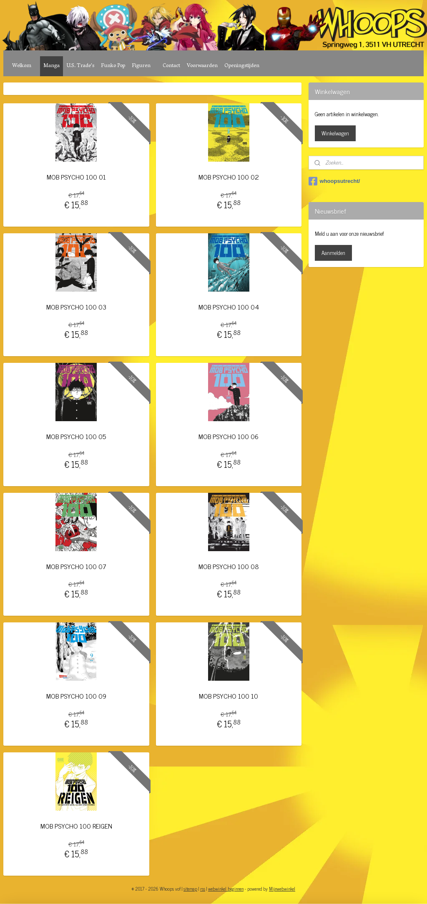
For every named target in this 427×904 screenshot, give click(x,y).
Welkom (21, 66)
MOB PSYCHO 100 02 (228, 177)
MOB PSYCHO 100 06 (228, 436)
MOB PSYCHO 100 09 (76, 696)
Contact (171, 66)
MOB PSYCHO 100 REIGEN (76, 826)
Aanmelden (333, 252)
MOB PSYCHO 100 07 (76, 566)
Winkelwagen (335, 133)
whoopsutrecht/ (334, 181)
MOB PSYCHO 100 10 (228, 696)
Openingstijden (241, 66)
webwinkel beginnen (226, 888)
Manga (51, 66)
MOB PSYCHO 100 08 (228, 566)
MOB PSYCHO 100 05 (76, 436)
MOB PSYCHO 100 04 (228, 307)
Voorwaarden (202, 66)
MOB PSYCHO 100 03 (76, 307)
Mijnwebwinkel (282, 888)
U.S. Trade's (80, 66)
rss (202, 888)
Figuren (141, 66)
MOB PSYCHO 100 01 (76, 177)
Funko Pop (113, 66)
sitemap (190, 888)
